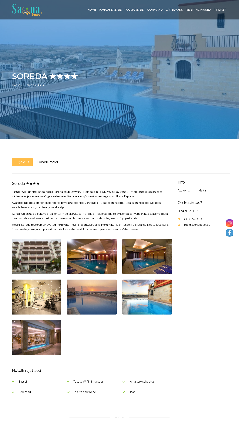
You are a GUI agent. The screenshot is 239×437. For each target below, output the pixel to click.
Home (16, 85)
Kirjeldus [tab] (22, 162)
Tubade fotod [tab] (47, 162)
